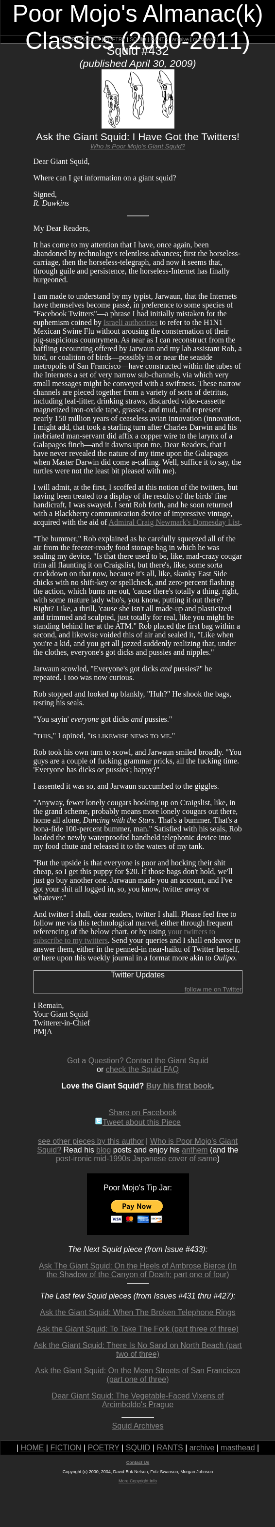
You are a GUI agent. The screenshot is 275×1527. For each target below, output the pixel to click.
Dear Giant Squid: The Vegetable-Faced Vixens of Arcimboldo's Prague (137, 1400)
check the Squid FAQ (142, 1069)
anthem (194, 1150)
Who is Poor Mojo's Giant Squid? (137, 146)
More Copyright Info (138, 1480)
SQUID (138, 39)
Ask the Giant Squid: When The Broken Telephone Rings (137, 1312)
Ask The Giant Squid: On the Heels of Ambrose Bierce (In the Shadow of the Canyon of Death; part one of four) (138, 1270)
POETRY (114, 39)
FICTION (90, 39)
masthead (204, 39)
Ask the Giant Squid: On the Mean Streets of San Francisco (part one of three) (137, 1374)
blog (103, 1150)
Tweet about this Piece (138, 1122)
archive (180, 39)
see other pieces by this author (91, 1141)
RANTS (159, 39)
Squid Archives (138, 1426)
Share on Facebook (143, 1112)
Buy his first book (179, 1086)
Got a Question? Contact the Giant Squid (137, 1060)
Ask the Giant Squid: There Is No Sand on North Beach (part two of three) (137, 1349)
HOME (67, 39)
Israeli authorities (130, 322)
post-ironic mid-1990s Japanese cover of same (136, 1158)
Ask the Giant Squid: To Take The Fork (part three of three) (138, 1329)
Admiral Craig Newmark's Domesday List (174, 522)
